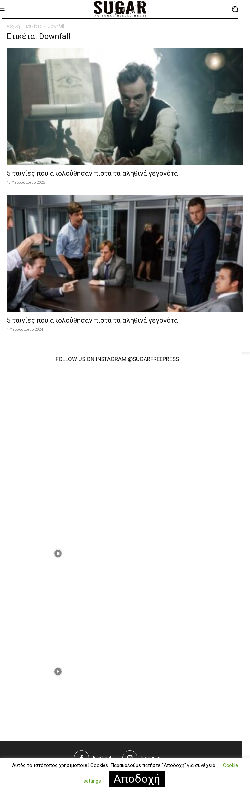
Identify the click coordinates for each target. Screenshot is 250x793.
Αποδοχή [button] (137, 778)
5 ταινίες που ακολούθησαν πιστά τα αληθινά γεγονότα (92, 173)
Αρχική (13, 26)
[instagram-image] (176, 435)
